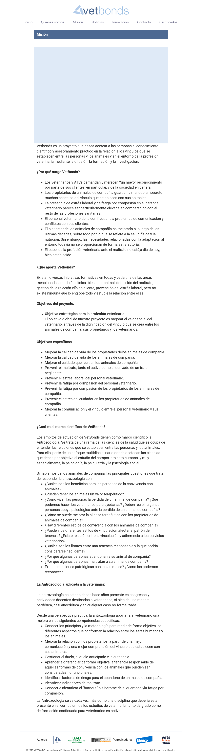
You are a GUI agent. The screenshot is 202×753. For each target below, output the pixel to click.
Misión (78, 22)
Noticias (97, 22)
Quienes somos (52, 22)
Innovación (120, 22)
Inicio (28, 22)
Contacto (144, 22)
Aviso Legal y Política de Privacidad (64, 750)
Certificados (168, 22)
